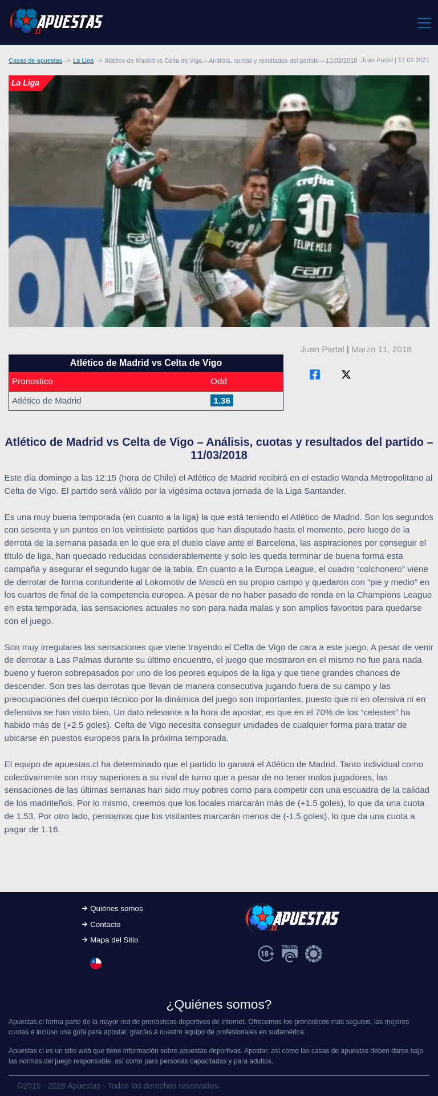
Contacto (105, 924)
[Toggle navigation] (423, 22)
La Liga (83, 60)
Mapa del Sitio (114, 940)
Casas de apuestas (35, 60)
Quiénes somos (116, 908)
